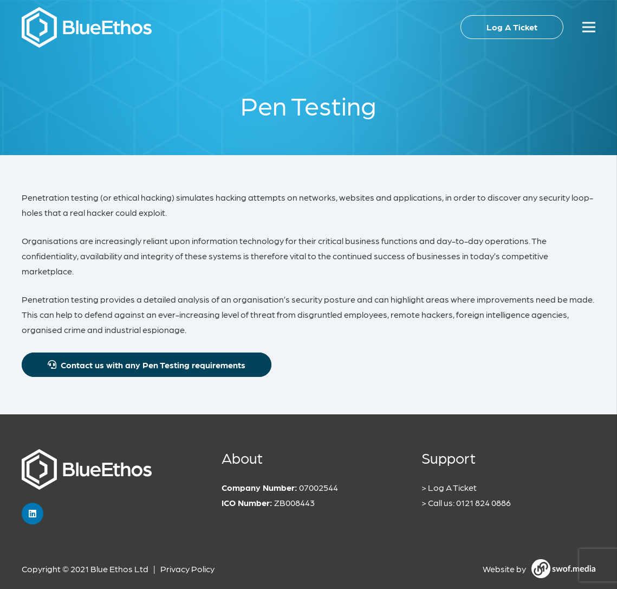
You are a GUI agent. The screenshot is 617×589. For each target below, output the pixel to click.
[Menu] (588, 27)
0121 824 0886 (483, 502)
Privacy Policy (187, 569)
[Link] (87, 27)
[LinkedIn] (32, 513)
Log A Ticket (452, 487)
